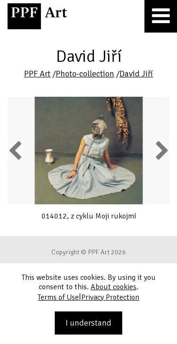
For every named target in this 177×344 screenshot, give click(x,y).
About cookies (113, 287)
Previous (16, 150)
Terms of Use (58, 297)
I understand (88, 323)
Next (161, 150)
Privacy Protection (110, 297)
